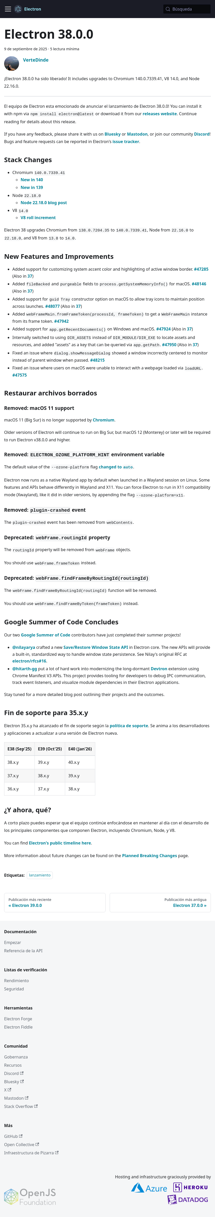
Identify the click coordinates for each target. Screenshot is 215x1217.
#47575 (19, 375)
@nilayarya (23, 647)
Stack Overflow (21, 1106)
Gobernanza (16, 1057)
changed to (116, 467)
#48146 (199, 284)
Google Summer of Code (45, 635)
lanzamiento (40, 875)
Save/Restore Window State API (95, 647)
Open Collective (21, 1144)
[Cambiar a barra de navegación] (8, 9)
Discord (202, 134)
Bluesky (113, 134)
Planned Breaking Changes (149, 855)
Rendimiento (16, 980)
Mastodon (137, 134)
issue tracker (126, 141)
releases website (160, 114)
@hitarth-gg (24, 669)
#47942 (61, 321)
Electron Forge (18, 1019)
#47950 (169, 344)
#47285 (201, 269)
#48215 (97, 360)
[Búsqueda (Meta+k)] (187, 9)
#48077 (52, 306)
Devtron (159, 669)
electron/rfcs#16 (29, 661)
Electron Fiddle (18, 1027)
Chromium (103, 420)
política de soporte (129, 725)
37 (30, 276)
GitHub (13, 1136)
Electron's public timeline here (60, 843)
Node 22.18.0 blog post (44, 202)
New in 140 (32, 180)
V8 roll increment (38, 217)
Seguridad (14, 989)
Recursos (13, 1065)
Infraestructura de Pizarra (31, 1153)
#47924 (163, 329)
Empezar (12, 942)
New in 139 (32, 187)
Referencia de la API (23, 951)
